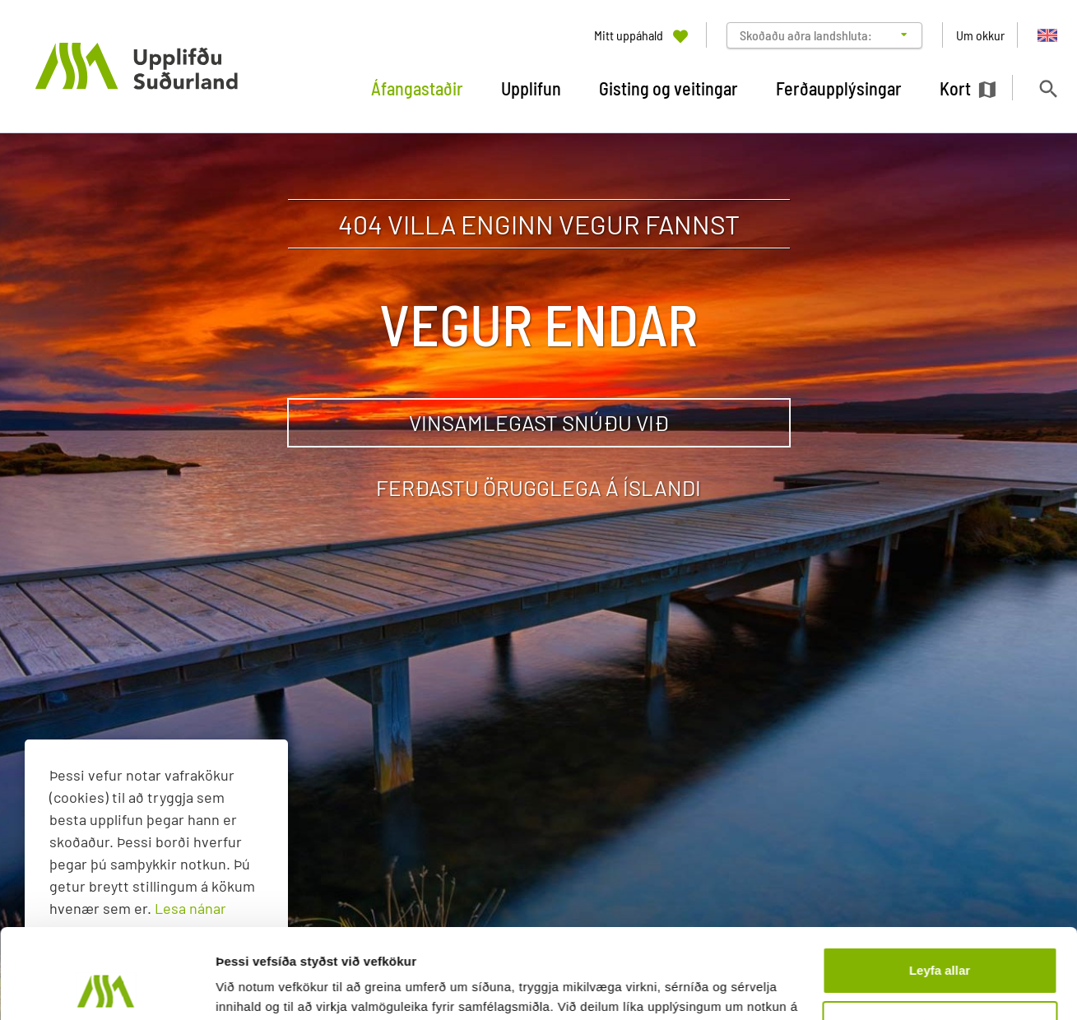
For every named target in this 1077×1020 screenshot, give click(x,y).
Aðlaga (940, 940)
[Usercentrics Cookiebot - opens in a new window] (107, 988)
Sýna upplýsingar (268, 987)
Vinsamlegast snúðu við (539, 422)
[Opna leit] (1048, 88)
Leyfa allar (939, 886)
